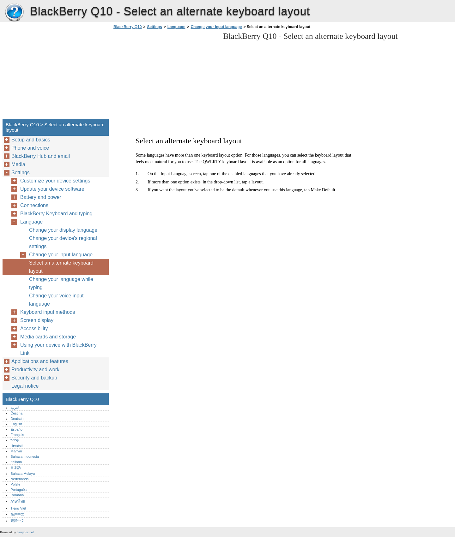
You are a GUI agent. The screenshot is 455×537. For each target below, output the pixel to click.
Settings (154, 27)
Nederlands (19, 479)
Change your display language (63, 230)
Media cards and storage (48, 336)
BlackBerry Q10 (14, 12)
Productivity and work (35, 369)
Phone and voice (30, 148)
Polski (15, 484)
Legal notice (25, 386)
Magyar (16, 451)
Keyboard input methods (47, 312)
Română (17, 495)
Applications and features (39, 361)
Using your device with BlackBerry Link (58, 349)
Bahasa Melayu (22, 473)
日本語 (15, 467)
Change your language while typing (61, 283)
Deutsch (16, 419)
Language (176, 27)
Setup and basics (30, 139)
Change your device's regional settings (63, 242)
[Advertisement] (165, 76)
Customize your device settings (55, 180)
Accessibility (34, 328)
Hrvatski (16, 446)
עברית (14, 440)
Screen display (36, 320)
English (16, 424)
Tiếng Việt (18, 508)
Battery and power (40, 197)
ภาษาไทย (17, 501)
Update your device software (52, 189)
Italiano (16, 462)
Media (18, 164)
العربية (15, 407)
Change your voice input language (56, 300)
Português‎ (18, 490)
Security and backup (34, 377)
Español (16, 429)
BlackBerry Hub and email (40, 156)
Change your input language (216, 27)
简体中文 (17, 514)
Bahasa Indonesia (24, 456)
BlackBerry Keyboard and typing (56, 213)
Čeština (16, 413)
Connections (34, 205)
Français (17, 435)
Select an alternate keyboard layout (61, 267)
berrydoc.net (25, 532)
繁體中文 (17, 520)
